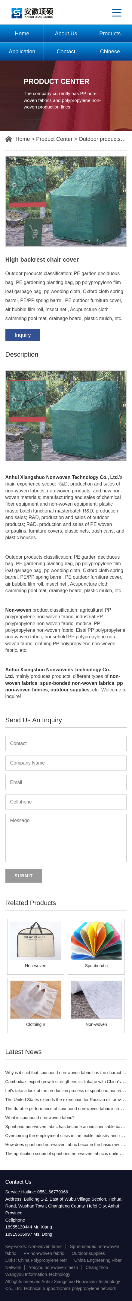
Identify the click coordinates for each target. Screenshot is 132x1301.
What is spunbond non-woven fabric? (40, 1117)
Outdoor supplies (88, 1253)
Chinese (110, 52)
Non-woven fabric (45, 1246)
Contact (66, 52)
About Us (66, 34)
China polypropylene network (87, 1288)
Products (110, 34)
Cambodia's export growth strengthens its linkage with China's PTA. (68, 1081)
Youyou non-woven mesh (53, 1267)
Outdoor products (100, 139)
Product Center (54, 139)
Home (22, 34)
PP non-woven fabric (43, 1253)
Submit (24, 875)
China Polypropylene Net (42, 1260)
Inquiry (23, 335)
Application (22, 52)
